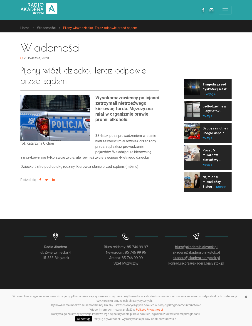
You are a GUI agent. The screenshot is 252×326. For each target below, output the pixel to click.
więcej (211, 94)
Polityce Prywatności (149, 309)
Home (25, 28)
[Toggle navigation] (225, 10)
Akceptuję (83, 319)
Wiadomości (46, 28)
